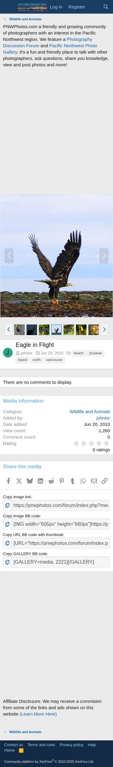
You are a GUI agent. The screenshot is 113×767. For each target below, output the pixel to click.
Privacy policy (71, 744)
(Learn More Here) (38, 713)
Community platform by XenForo (49, 761)
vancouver (54, 360)
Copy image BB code (21, 516)
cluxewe (95, 353)
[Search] (106, 6)
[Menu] (8, 7)
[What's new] (94, 6)
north (37, 360)
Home (9, 750)
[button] (8, 329)
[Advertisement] (56, 131)
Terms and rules (41, 744)
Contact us (13, 744)
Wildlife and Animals (90, 411)
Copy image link (17, 497)
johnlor (27, 353)
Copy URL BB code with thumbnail (33, 534)
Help (92, 744)
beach (79, 353)
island (22, 360)
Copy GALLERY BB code (25, 553)
